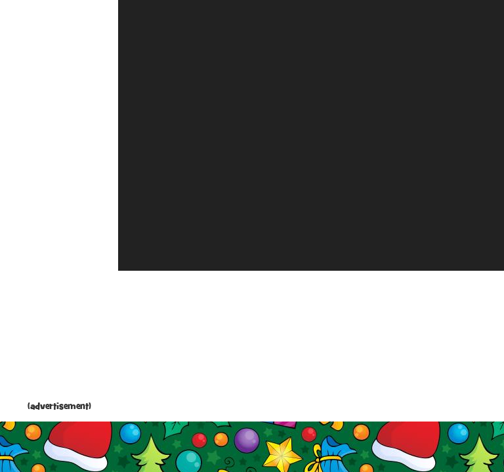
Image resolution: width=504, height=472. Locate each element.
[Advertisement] (59, 203)
